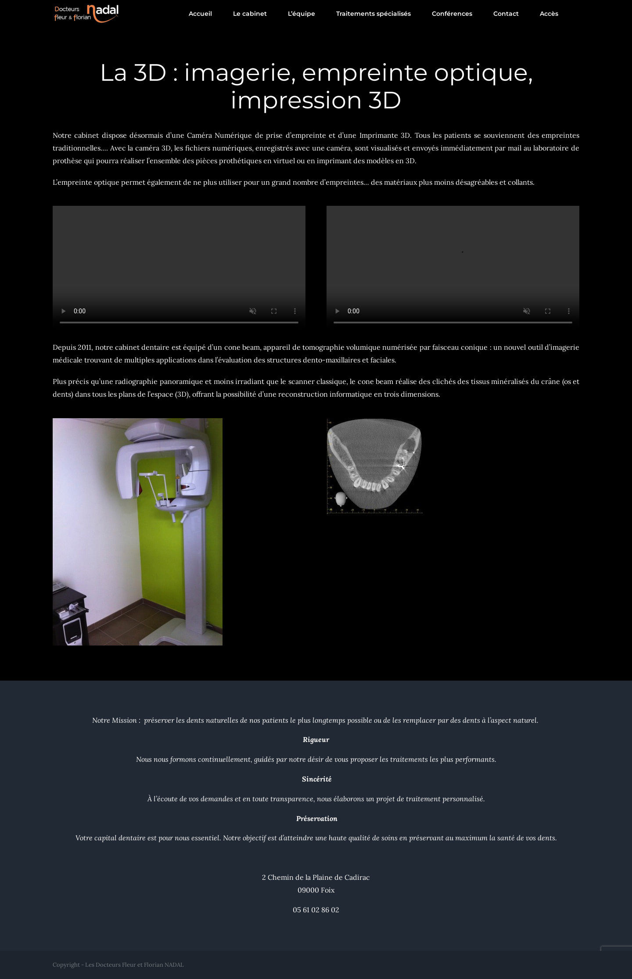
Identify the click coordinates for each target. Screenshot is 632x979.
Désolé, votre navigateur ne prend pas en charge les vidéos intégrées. (179, 269)
